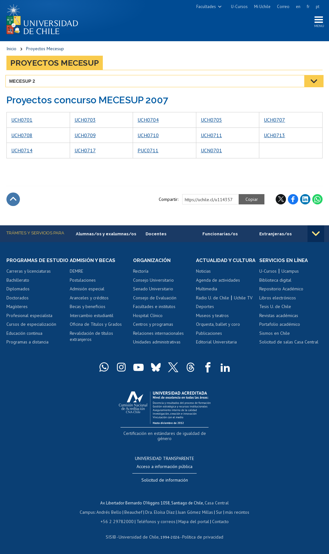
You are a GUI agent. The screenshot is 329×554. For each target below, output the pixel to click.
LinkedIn (305, 200)
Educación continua (24, 340)
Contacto (216, 521)
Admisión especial (87, 290)
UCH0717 (85, 151)
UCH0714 (21, 151)
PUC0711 (148, 151)
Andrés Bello (111, 512)
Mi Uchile (262, 6)
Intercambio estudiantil (91, 317)
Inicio (11, 49)
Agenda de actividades (218, 287)
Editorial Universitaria (216, 349)
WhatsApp (317, 200)
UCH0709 (85, 136)
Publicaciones (209, 340)
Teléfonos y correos (155, 521)
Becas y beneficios (87, 308)
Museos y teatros (212, 323)
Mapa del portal (190, 521)
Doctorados (17, 305)
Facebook (293, 200)
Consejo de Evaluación (154, 299)
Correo (283, 6)
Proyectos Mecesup (45, 49)
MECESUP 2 (23, 82)
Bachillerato (17, 287)
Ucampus (290, 273)
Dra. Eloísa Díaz (160, 512)
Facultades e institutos (154, 308)
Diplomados (18, 296)
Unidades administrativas (157, 343)
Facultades (206, 6)
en (298, 6)
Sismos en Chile (274, 335)
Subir (13, 200)
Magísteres (17, 314)
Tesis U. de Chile (275, 308)
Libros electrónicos (277, 299)
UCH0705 (211, 121)
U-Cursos (239, 6)
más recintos (234, 512)
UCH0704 (148, 121)
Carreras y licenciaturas (28, 278)
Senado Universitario (153, 290)
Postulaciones (83, 282)
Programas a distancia (27, 349)
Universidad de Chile (139, 536)
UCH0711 (211, 136)
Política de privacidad (200, 536)
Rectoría (140, 273)
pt (317, 6)
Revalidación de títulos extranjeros (91, 338)
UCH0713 (274, 136)
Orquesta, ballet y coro (218, 332)
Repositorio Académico (281, 290)
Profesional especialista (29, 323)
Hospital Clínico (148, 317)
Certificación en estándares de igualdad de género (165, 440)
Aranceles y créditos (89, 299)
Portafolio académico (279, 326)
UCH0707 (274, 121)
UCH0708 (21, 136)
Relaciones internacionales (158, 335)
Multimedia (206, 296)
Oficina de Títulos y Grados (96, 326)
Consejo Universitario (153, 282)
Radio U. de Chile (212, 305)
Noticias (203, 278)
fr (308, 6)
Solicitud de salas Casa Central (288, 343)
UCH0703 (85, 121)
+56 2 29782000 (119, 521)
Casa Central (216, 503)
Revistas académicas (278, 317)
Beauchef (134, 512)
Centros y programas (153, 326)
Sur (217, 512)
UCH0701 (21, 121)
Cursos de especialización (31, 332)
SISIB (114, 536)
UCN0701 (211, 151)
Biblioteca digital (275, 282)
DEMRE (76, 273)
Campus (90, 512)
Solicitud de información (164, 481)
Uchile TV (243, 305)
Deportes (205, 314)
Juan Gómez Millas (194, 512)
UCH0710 (148, 136)
